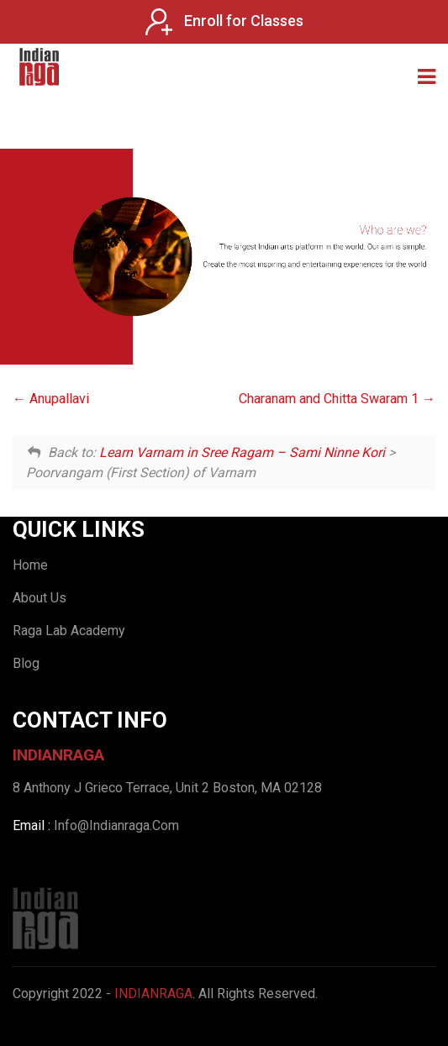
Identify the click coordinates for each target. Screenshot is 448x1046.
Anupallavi (51, 399)
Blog (26, 663)
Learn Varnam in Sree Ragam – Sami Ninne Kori (242, 452)
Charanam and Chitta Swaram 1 (337, 399)
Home (30, 565)
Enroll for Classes (224, 21)
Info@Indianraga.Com (116, 825)
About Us (39, 598)
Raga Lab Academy (69, 631)
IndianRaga (153, 993)
